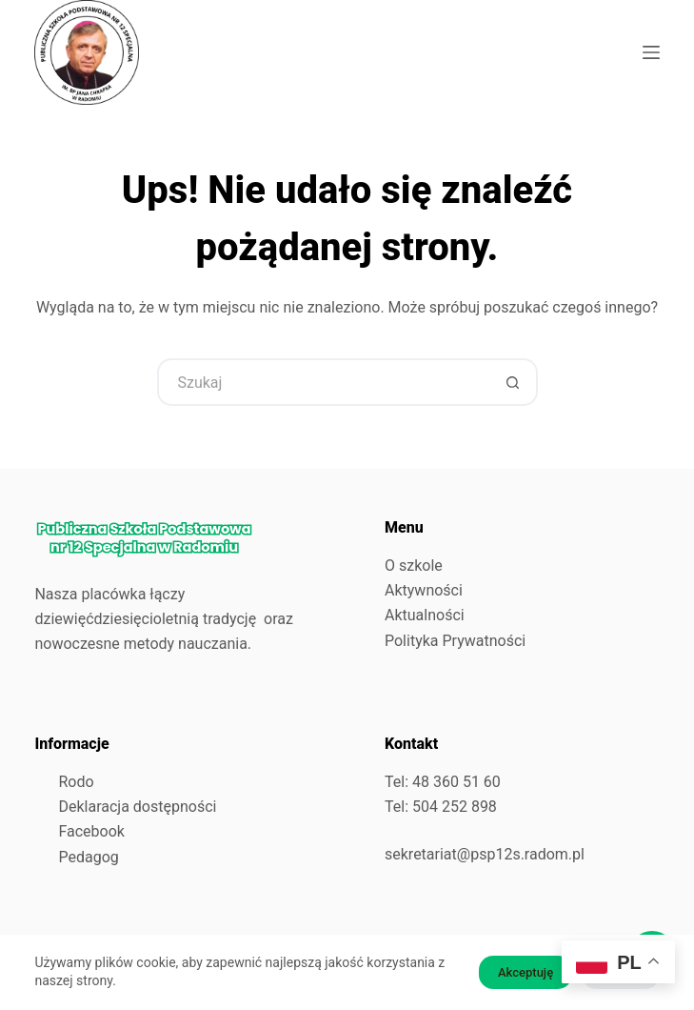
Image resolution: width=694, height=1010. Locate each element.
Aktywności (424, 590)
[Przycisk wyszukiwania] (514, 382)
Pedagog (88, 857)
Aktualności (425, 615)
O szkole (414, 565)
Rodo (75, 782)
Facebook (91, 831)
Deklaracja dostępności (137, 807)
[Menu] (651, 52)
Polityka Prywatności (455, 641)
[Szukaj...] (323, 382)
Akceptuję (525, 972)
